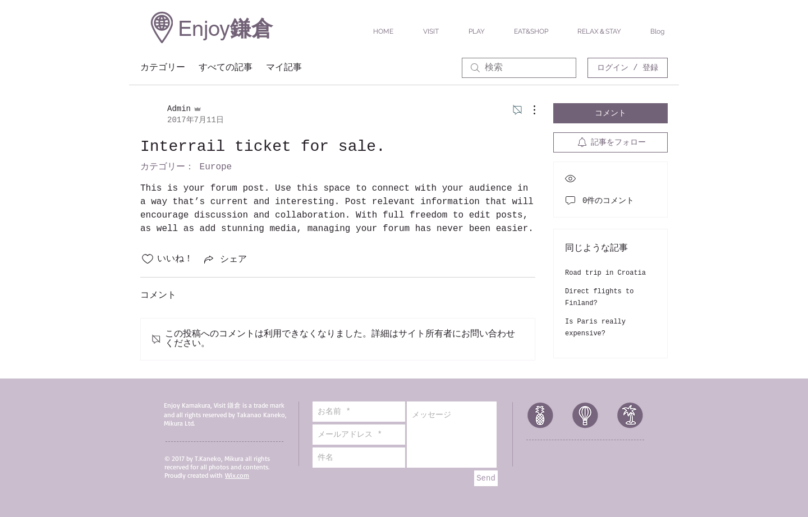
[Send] (486, 478)
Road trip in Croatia (605, 273)
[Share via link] (224, 259)
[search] (519, 68)
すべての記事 (225, 68)
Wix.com (237, 475)
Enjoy (204, 28)
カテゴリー (162, 68)
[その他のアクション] (528, 110)
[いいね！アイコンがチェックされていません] (147, 259)
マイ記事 (284, 68)
